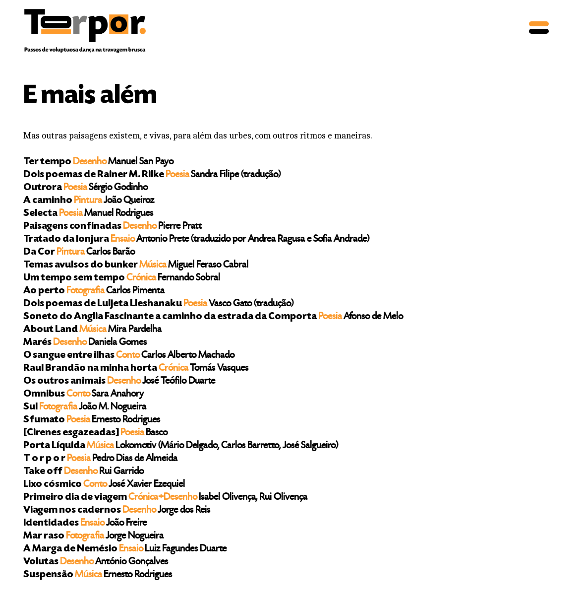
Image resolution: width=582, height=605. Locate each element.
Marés (85, 342)
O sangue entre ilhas (128, 355)
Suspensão (97, 575)
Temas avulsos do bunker (135, 265)
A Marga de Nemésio (125, 549)
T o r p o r (100, 459)
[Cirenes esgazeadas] (95, 433)
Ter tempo (98, 162)
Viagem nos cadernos (116, 510)
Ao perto (94, 291)
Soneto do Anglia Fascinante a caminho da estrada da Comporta (213, 317)
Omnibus (83, 394)
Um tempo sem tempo (121, 278)
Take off (83, 471)
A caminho (88, 200)
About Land (92, 330)
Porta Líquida (180, 446)
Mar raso (93, 536)
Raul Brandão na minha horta (135, 368)
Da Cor (79, 252)
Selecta (88, 213)
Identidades (85, 523)
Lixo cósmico (104, 484)
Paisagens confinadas (112, 226)
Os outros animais (119, 381)
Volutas (95, 562)
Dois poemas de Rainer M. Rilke (152, 175)
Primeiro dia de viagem (165, 497)
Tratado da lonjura (196, 239)
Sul (84, 407)
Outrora (85, 188)
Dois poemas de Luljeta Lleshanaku (158, 304)
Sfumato (91, 420)
